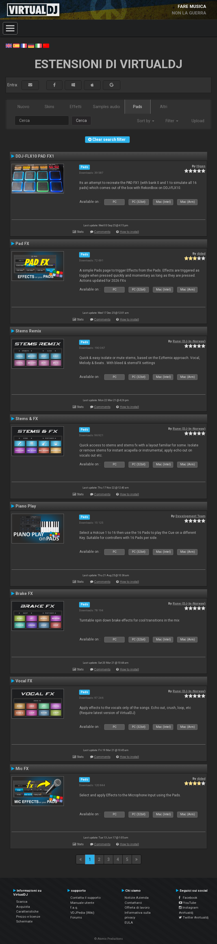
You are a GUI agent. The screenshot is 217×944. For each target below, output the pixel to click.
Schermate (24, 921)
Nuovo (23, 106)
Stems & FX (27, 418)
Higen (200, 166)
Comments (102, 232)
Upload (198, 121)
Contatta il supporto (85, 898)
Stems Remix (28, 331)
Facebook (188, 898)
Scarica (21, 902)
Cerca (81, 120)
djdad (201, 253)
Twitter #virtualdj (194, 917)
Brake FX (24, 593)
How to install (129, 232)
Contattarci (133, 903)
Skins (49, 106)
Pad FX (22, 243)
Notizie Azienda (137, 898)
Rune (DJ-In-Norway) (189, 341)
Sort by (145, 121)
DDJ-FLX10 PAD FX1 (35, 156)
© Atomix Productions (108, 939)
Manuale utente (82, 903)
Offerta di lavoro (137, 907)
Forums (76, 917)
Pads (137, 106)
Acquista (23, 907)
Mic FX (22, 768)
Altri (163, 106)
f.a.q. (74, 907)
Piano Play (26, 506)
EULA (129, 922)
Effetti (75, 106)
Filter (172, 121)
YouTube (187, 903)
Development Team (190, 516)
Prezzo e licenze (28, 917)
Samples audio (106, 106)
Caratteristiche (27, 911)
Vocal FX (24, 681)
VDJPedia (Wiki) (82, 913)
